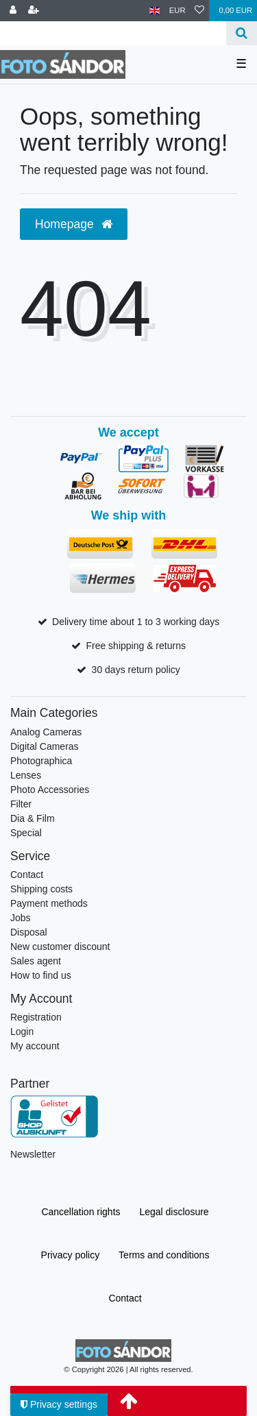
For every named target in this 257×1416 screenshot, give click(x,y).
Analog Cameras (46, 732)
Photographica (41, 760)
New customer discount (60, 946)
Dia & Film (32, 818)
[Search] (241, 33)
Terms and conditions (164, 1254)
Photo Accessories (49, 789)
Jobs (20, 917)
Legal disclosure (173, 1211)
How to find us (40, 975)
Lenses (25, 775)
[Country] (154, 10)
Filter (21, 803)
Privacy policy (70, 1254)
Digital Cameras (44, 746)
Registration (36, 1017)
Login (22, 1031)
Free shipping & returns (136, 645)
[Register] (33, 10)
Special (26, 832)
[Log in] (13, 10)
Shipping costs (41, 888)
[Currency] (177, 10)
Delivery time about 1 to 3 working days (135, 621)
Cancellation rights (80, 1211)
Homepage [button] (73, 224)
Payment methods (49, 903)
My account (35, 1045)
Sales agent (35, 960)
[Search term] (113, 33)
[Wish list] (199, 10)
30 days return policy (136, 669)
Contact (26, 874)
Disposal (28, 932)
